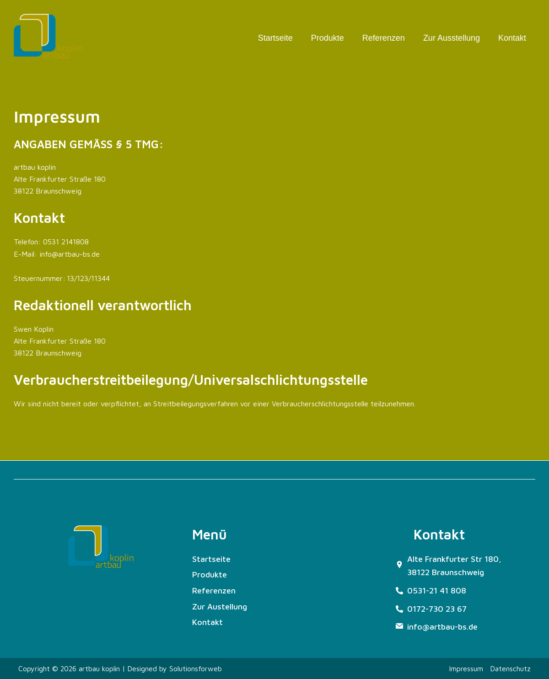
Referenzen (383, 38)
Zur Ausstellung (451, 38)
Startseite (275, 38)
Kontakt (512, 38)
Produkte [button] (327, 38)
